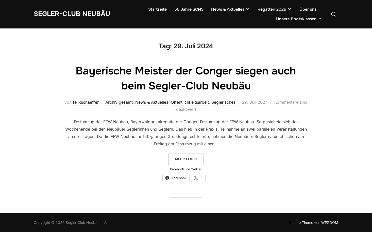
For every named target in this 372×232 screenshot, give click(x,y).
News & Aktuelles (230, 9)
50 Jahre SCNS (189, 9)
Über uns (310, 9)
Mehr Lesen (189, 158)
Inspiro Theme (301, 222)
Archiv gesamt (119, 102)
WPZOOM (329, 222)
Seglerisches (223, 102)
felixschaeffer (86, 102)
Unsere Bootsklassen (299, 19)
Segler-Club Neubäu (72, 14)
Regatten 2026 (275, 9)
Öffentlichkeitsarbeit (190, 102)
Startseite (157, 9)
